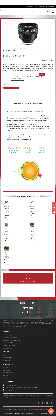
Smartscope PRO (8, 343)
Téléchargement (7, 357)
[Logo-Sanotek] (16, 12)
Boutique (5, 367)
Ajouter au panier (11, 88)
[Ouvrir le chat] (51, 411)
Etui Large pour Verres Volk (32, 233)
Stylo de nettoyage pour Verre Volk (32, 209)
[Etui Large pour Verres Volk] (32, 225)
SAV (4, 355)
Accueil (5, 49)
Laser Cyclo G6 (7, 348)
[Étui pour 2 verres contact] (6, 248)
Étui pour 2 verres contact (6, 255)
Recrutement (6, 360)
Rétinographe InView (9, 345)
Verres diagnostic (33, 49)
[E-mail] (39, 403)
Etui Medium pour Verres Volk (6, 233)
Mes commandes (7, 372)
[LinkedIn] (47, 403)
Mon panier (6, 375)
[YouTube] (52, 403)
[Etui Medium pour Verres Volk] (6, 225)
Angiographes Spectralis (10, 337)
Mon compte (6, 370)
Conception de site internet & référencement (36, 413)
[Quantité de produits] (6, 85)
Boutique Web (14, 49)
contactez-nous (48, 409)
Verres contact (44, 49)
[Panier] (50, 6)
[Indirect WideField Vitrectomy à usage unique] (6, 202)
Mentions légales (19, 413)
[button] (50, 12)
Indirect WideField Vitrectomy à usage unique (6, 210)
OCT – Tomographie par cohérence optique (15, 335)
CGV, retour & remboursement (11, 378)
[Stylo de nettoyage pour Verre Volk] (32, 202)
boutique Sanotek (35, 409)
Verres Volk (23, 49)
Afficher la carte (9, 390)
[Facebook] (43, 403)
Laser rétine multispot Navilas (11, 340)
